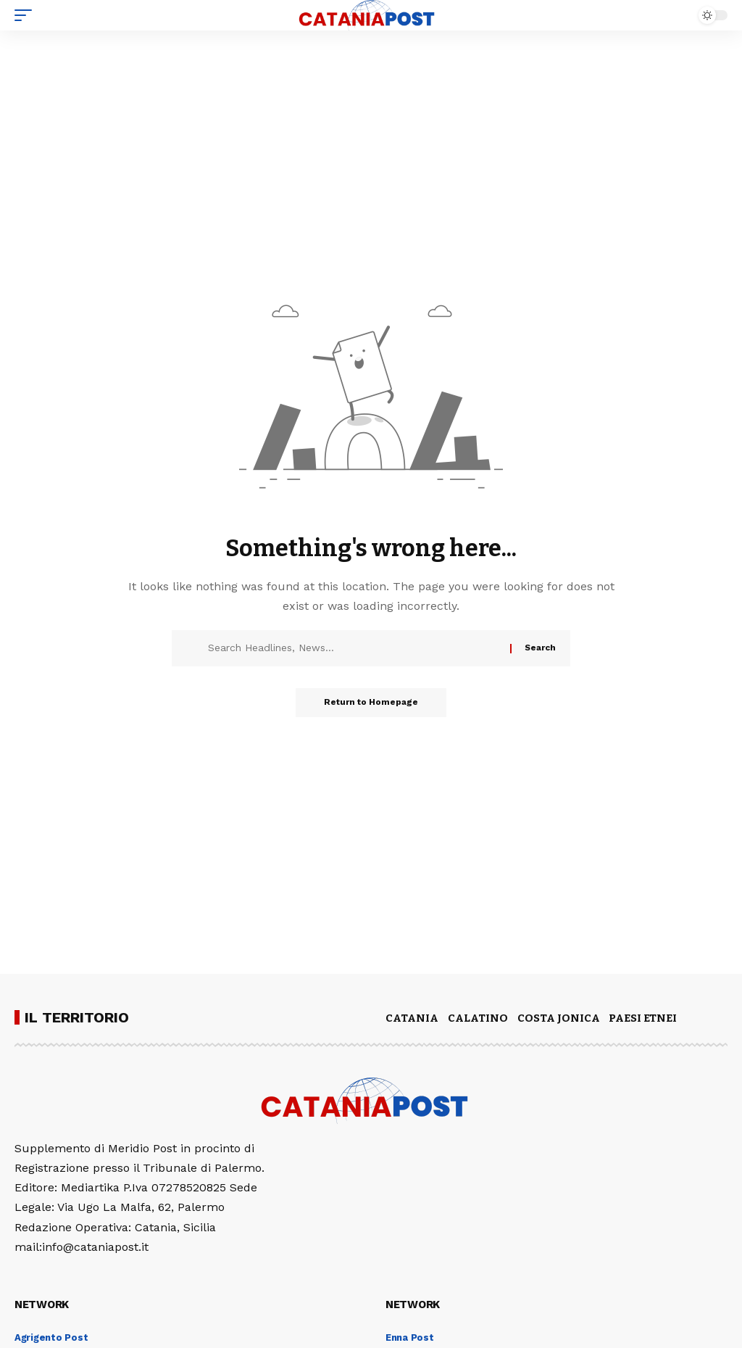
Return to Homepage (371, 703)
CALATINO (478, 1018)
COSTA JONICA (558, 1018)
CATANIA (411, 1018)
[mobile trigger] (26, 15)
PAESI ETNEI (643, 1018)
